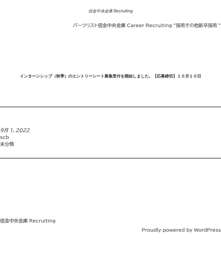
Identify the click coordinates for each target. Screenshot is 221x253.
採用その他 (187, 25)
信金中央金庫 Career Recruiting (135, 25)
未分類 (7, 144)
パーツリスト (85, 25)
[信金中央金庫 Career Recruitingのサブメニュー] (174, 23)
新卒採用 (208, 25)
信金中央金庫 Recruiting (110, 10)
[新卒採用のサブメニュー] (219, 23)
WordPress (207, 230)
